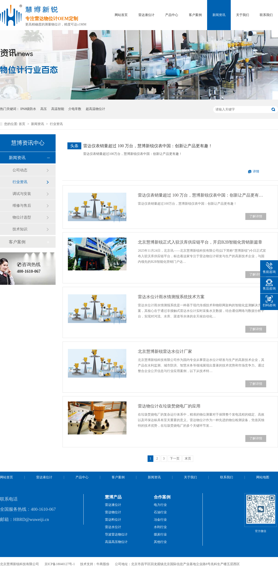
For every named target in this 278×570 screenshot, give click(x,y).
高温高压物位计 (116, 542)
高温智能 (57, 109)
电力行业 (160, 505)
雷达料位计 (113, 519)
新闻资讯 (218, 15)
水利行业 (160, 527)
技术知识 (20, 229)
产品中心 (171, 15)
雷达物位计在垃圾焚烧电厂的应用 (169, 406)
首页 (22, 124)
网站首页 (121, 15)
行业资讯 (56, 124)
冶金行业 (160, 519)
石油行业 (160, 512)
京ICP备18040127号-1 (59, 564)
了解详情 (255, 216)
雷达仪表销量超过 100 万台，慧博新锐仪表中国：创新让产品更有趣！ (147, 146)
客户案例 (195, 15)
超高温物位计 (95, 109)
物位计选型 (22, 217)
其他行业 (160, 542)
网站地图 (262, 477)
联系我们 (266, 15)
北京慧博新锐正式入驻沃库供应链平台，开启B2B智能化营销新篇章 (200, 242)
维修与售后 (22, 205)
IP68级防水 (28, 109)
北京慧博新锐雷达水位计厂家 (165, 351)
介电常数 (74, 109)
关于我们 (242, 15)
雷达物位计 (113, 512)
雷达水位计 (113, 527)
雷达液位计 (146, 15)
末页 (188, 458)
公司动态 (20, 170)
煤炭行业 (160, 534)
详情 (256, 171)
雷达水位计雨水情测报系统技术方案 (171, 296)
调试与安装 (22, 194)
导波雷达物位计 (116, 534)
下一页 (175, 458)
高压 (43, 109)
